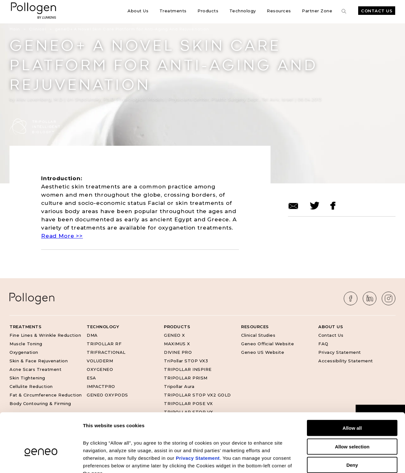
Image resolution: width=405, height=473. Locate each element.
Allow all (352, 389)
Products (207, 10)
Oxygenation (23, 352)
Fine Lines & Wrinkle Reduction (45, 335)
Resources (279, 10)
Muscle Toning (25, 343)
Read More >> (62, 236)
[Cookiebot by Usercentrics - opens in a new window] (41, 460)
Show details (332, 460)
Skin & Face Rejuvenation (38, 360)
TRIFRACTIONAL (106, 352)
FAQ (323, 343)
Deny (352, 426)
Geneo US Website (262, 352)
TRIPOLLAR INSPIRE (188, 369)
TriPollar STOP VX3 (186, 360)
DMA (92, 335)
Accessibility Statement (345, 360)
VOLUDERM (100, 360)
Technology (242, 10)
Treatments (173, 10)
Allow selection (352, 408)
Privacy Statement (339, 352)
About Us (138, 10)
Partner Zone (317, 10)
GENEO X (174, 335)
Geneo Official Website (267, 343)
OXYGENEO (100, 369)
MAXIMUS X (177, 343)
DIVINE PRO (178, 352)
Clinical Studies (258, 335)
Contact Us (376, 10)
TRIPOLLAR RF (104, 343)
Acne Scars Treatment (35, 369)
